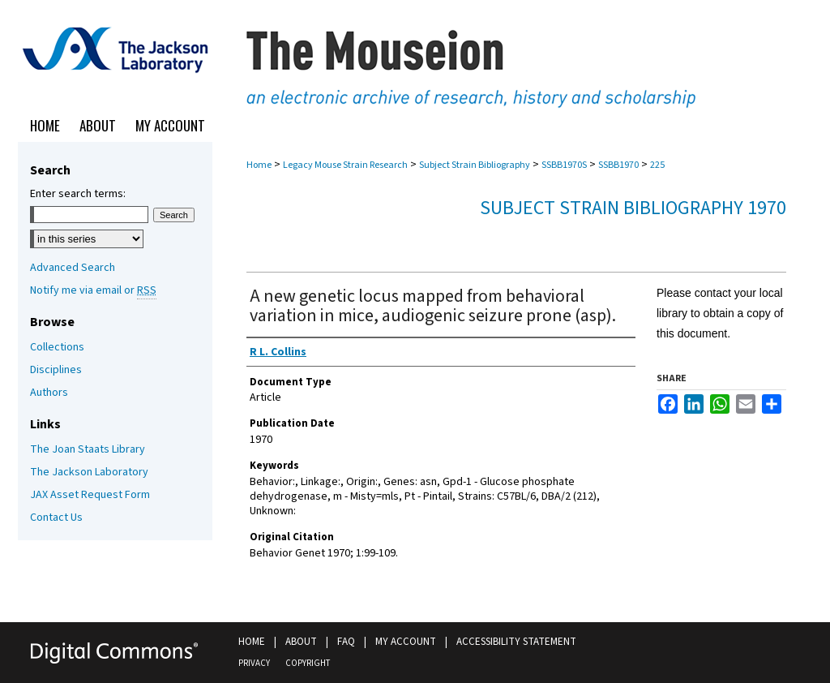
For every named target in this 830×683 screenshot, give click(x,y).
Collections (57, 347)
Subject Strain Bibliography (474, 165)
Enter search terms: (78, 194)
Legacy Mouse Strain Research (345, 165)
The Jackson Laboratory (89, 472)
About (301, 641)
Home (259, 165)
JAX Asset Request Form (90, 495)
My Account (405, 641)
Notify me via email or (93, 290)
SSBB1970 (618, 165)
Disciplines (56, 370)
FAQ (346, 641)
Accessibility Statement (516, 641)
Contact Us (56, 517)
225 (657, 165)
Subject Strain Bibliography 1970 (633, 208)
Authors (49, 392)
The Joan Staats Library (87, 449)
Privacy (254, 663)
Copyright (307, 663)
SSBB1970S (564, 165)
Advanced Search (72, 268)
